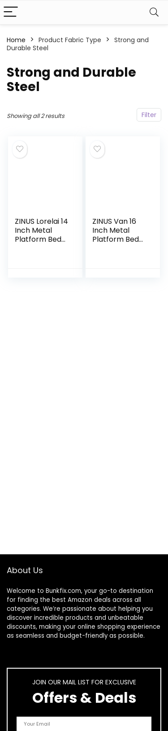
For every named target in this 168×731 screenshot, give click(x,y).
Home (16, 39)
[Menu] (11, 12)
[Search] (154, 12)
